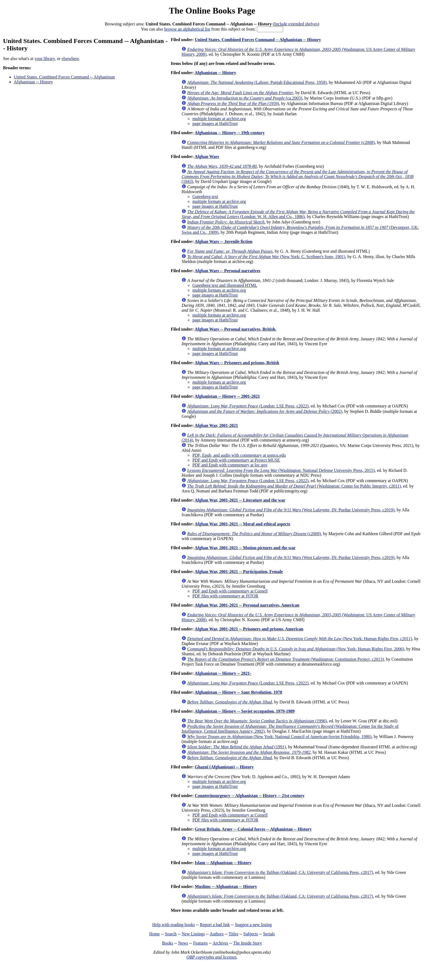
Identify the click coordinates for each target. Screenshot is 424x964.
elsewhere (70, 58)
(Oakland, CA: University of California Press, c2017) (280, 872)
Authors (217, 934)
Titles (233, 934)
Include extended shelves (296, 24)
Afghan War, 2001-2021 (216, 425)
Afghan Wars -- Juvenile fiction (223, 241)
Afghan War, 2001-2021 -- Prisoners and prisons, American (248, 629)
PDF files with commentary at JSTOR (225, 596)
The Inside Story (247, 943)
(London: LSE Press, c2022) (248, 406)
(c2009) (254, 533)
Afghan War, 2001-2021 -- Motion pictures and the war (245, 547)
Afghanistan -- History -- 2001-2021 (227, 396)
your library (45, 58)
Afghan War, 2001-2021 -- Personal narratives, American (246, 605)
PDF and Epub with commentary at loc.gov (229, 465)
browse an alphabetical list (187, 29)
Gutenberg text (205, 196)
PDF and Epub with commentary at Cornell (229, 591)
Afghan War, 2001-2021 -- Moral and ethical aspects (242, 524)
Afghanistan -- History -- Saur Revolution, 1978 (238, 692)
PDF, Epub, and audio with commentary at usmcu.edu (239, 455)
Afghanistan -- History (33, 82)
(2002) (264, 411)
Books (167, 943)
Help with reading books (173, 924)
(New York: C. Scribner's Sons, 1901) (266, 256)
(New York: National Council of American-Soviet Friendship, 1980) (279, 736)
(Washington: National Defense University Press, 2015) (281, 470)
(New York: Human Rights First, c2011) (299, 638)
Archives (220, 943)
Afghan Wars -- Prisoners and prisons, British (236, 362)
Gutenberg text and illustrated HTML (224, 285)
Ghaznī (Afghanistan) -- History (224, 767)
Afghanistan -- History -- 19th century (229, 132)
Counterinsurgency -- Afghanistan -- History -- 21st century (249, 795)
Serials (269, 934)
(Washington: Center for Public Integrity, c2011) (294, 486)
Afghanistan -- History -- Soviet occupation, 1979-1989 (244, 711)
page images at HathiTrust (215, 123)
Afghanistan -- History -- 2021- (222, 673)
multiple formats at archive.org (219, 118)
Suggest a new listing (253, 924)
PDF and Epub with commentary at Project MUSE (236, 460)
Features (200, 943)
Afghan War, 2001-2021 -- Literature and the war (239, 500)
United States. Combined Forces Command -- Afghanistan (64, 77)
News (183, 943)
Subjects (250, 934)
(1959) (233, 103)
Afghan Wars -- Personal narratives (227, 270)
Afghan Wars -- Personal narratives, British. (235, 329)
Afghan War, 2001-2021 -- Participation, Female (238, 571)
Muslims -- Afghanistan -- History (226, 886)
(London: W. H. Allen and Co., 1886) (298, 214)
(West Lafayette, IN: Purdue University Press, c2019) (290, 510)
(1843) (297, 176)
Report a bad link (215, 924)
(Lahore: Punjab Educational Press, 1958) (257, 82)
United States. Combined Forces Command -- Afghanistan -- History (258, 39)
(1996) (257, 721)
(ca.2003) (244, 98)
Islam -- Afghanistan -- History (223, 862)
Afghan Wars (206, 156)
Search (171, 934)
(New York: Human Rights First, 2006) (295, 649)
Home (154, 934)
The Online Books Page (212, 10)
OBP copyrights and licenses (211, 957)
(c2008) (281, 142)
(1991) (236, 747)
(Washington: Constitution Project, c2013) (285, 659)
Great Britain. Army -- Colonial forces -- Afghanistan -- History (253, 829)
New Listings (193, 934)
